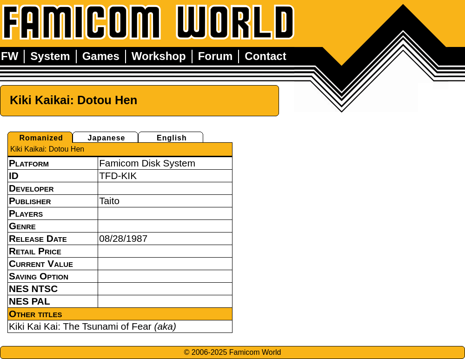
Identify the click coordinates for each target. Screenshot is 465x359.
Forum (215, 56)
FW (9, 56)
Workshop (159, 56)
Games (101, 56)
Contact (265, 56)
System (50, 56)
